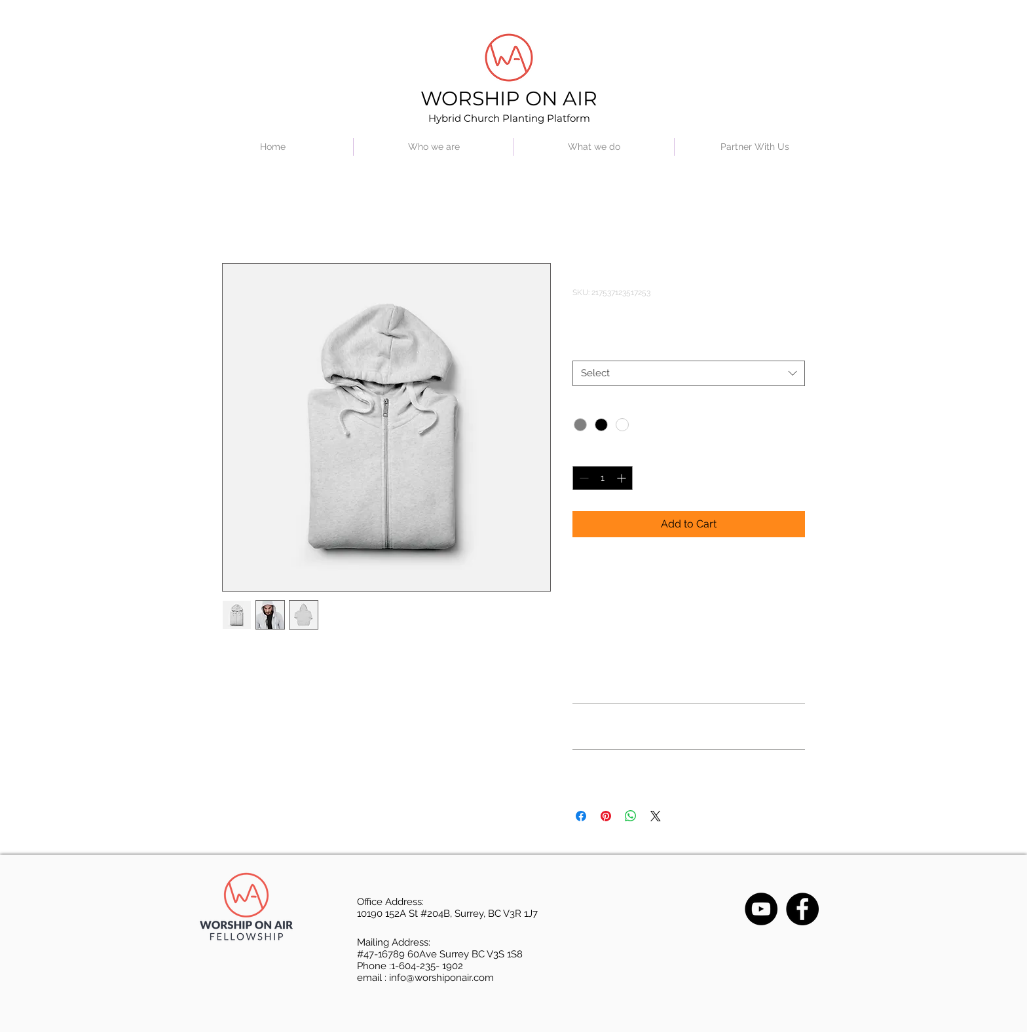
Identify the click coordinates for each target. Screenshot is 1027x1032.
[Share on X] (655, 816)
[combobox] (688, 373)
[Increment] (622, 478)
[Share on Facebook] (581, 816)
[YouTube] (761, 909)
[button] (434, 147)
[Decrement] (582, 478)
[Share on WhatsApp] (631, 816)
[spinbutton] (602, 478)
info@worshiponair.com (441, 978)
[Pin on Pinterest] (606, 816)
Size (581, 348)
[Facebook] (802, 909)
